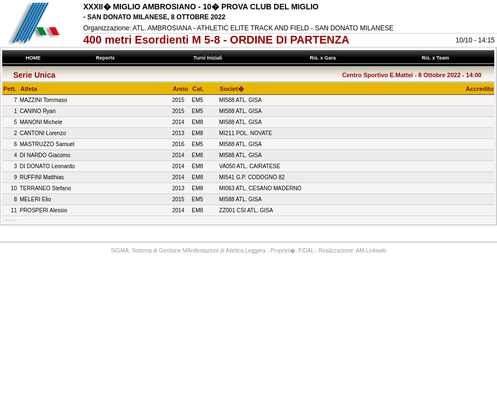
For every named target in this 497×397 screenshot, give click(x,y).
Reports (106, 58)
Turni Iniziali (209, 58)
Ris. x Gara (324, 58)
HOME (33, 58)
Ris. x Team (436, 58)
